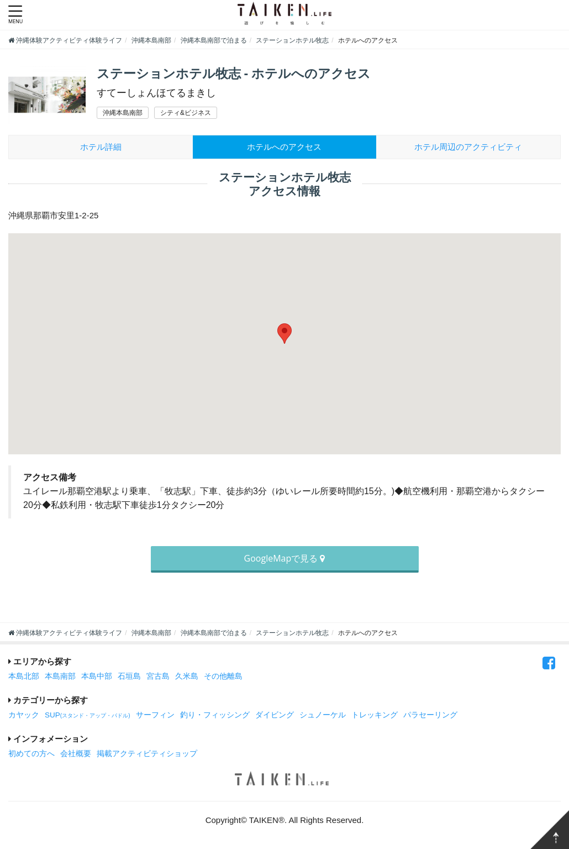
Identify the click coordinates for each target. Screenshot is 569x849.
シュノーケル (322, 715)
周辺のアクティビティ (468, 146)
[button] (284, 333)
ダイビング (274, 715)
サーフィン (155, 715)
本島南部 (60, 676)
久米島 (186, 676)
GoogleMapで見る (284, 558)
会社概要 (75, 754)
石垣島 (129, 676)
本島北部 (23, 676)
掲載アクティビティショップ (147, 754)
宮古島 (158, 676)
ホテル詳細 (101, 146)
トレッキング (374, 715)
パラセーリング (430, 715)
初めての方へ (31, 754)
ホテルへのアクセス (284, 146)
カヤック (23, 715)
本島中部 (96, 676)
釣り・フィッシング (215, 715)
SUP (87, 715)
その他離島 (223, 676)
